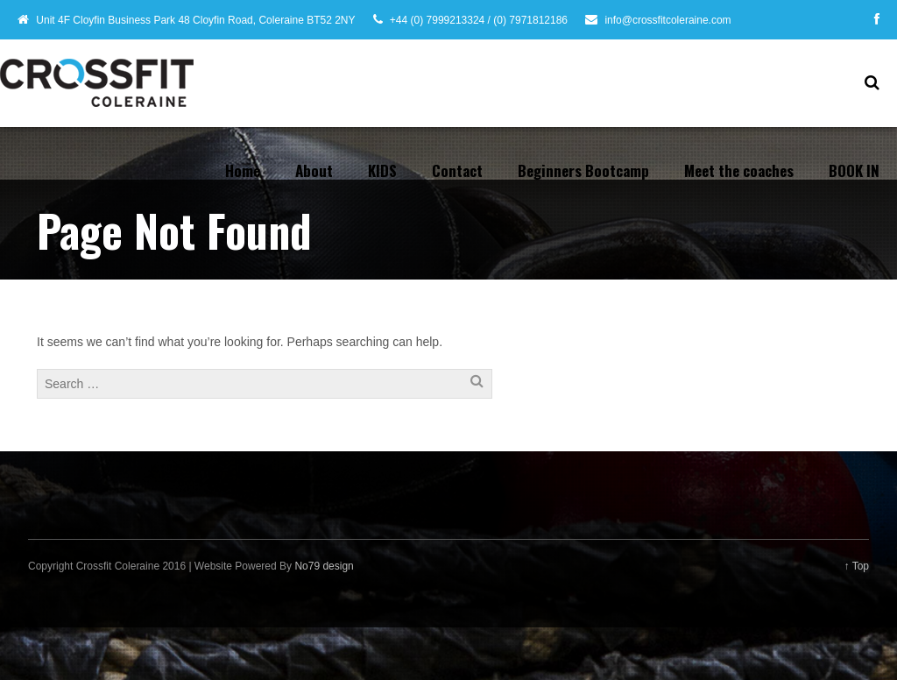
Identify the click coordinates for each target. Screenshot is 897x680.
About (314, 170)
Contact (457, 170)
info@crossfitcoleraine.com (667, 20)
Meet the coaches (739, 170)
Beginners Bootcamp (583, 170)
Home (242, 170)
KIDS (382, 170)
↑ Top (856, 566)
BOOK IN (854, 170)
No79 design (323, 566)
